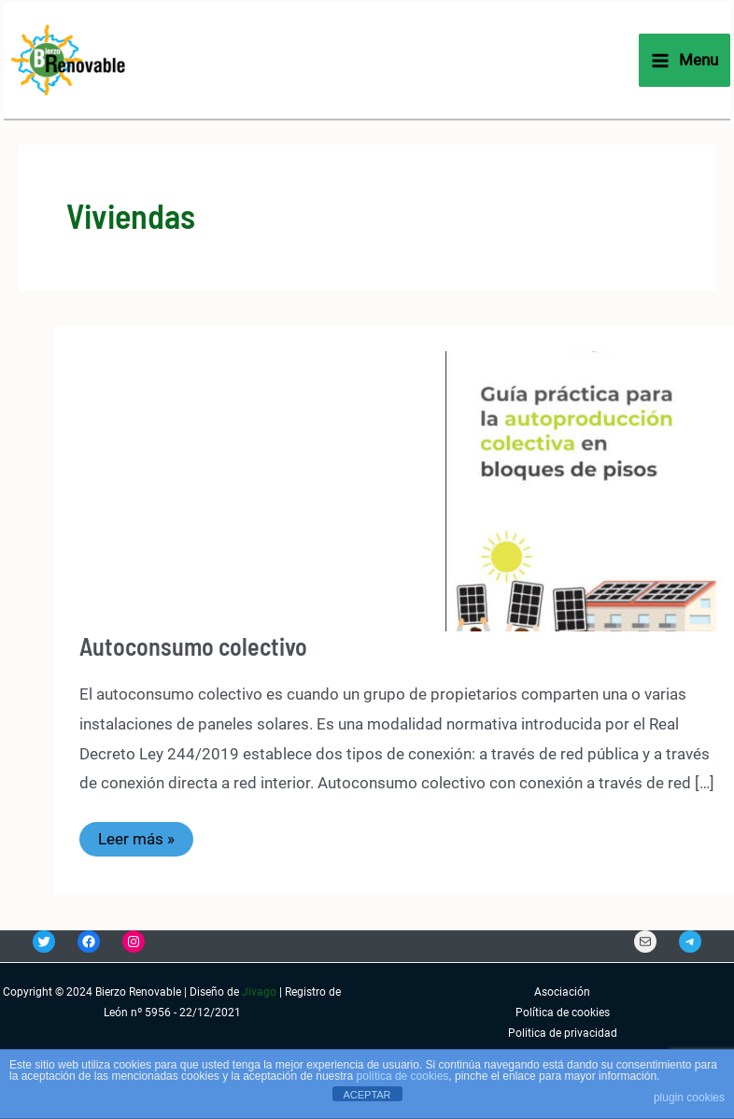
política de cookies (403, 1076)
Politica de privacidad (562, 1033)
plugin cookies (689, 1097)
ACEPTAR (366, 1094)
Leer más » (145, 843)
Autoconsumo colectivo (193, 645)
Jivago (259, 992)
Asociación (562, 992)
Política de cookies (562, 1012)
